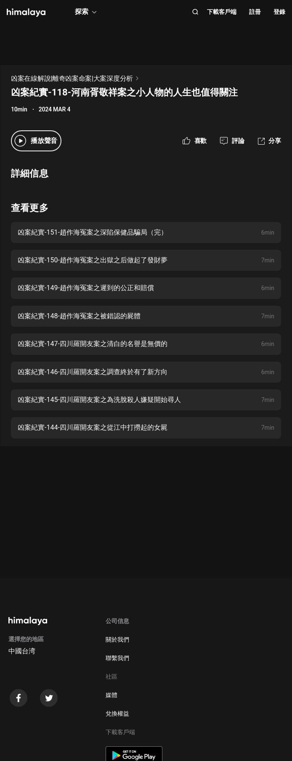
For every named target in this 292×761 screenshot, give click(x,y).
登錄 (279, 11)
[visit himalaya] (26, 12)
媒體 (111, 695)
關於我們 (117, 639)
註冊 (255, 11)
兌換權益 (117, 713)
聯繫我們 (117, 658)
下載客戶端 (221, 11)
